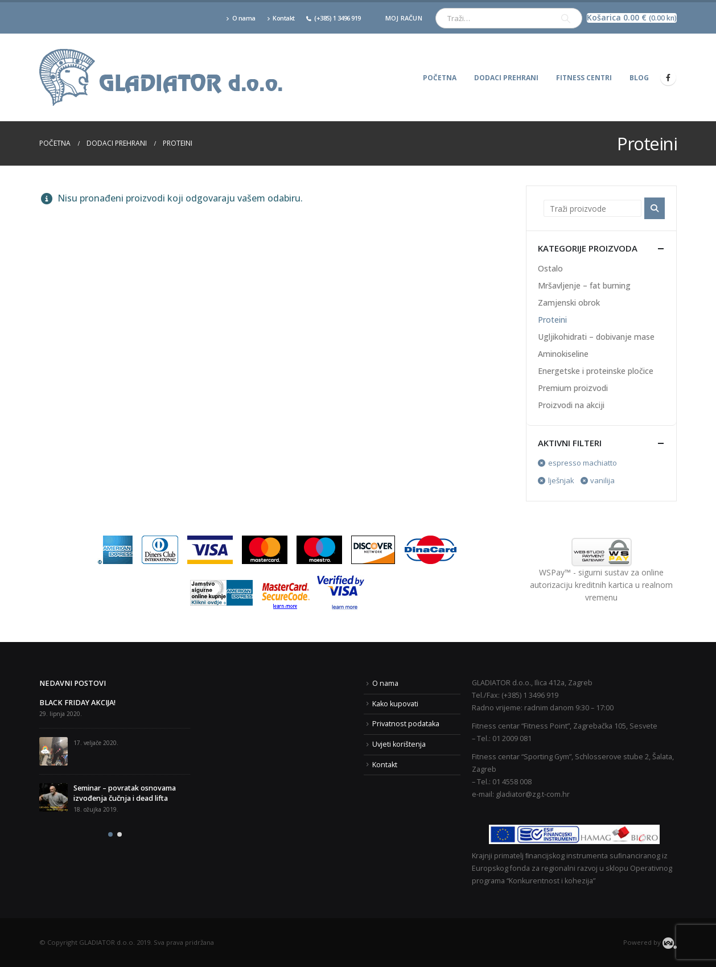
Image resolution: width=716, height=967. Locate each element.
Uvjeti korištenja (399, 744)
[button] (110, 834)
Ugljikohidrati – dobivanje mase (596, 336)
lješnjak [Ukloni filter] (561, 480)
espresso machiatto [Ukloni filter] (582, 463)
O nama (241, 18)
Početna (439, 78)
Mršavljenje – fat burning (584, 285)
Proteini (552, 319)
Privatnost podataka (405, 724)
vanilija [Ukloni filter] (602, 480)
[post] (53, 751)
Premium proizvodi (573, 387)
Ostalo (550, 268)
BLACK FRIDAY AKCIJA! (77, 702)
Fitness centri (584, 78)
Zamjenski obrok (569, 302)
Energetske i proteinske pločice (595, 370)
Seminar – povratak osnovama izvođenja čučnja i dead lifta (124, 793)
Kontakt (281, 18)
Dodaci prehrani (506, 78)
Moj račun (403, 18)
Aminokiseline (563, 353)
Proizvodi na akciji (571, 405)
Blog (639, 78)
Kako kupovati (395, 704)
